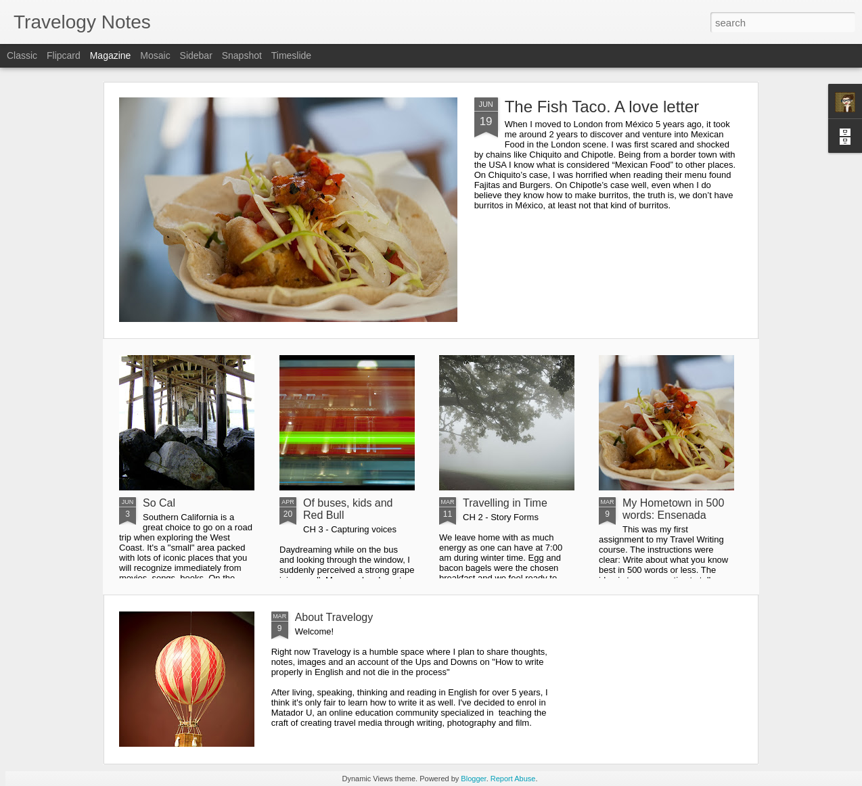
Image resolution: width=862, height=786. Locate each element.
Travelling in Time (505, 503)
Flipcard (64, 55)
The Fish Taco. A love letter (602, 106)
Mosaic (155, 55)
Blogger (473, 779)
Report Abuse (513, 779)
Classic (22, 55)
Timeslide (291, 55)
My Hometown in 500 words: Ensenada (673, 509)
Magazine (110, 55)
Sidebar (196, 55)
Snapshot (242, 55)
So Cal (159, 503)
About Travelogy (334, 617)
